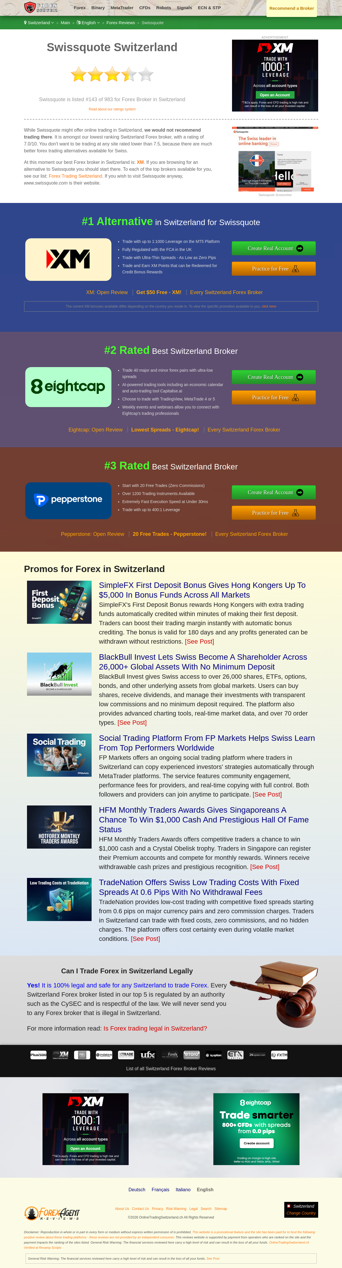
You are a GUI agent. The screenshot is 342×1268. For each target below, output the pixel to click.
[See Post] (199, 641)
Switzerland (39, 22)
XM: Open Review (107, 307)
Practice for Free (285, 266)
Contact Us (140, 1209)
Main (65, 22)
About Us (122, 1209)
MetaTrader (122, 7)
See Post (212, 1258)
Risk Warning (176, 1209)
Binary (98, 7)
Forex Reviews (121, 22)
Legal (193, 1209)
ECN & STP (209, 7)
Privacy (157, 1209)
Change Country (301, 1213)
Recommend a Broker (291, 8)
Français (160, 1189)
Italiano (183, 1189)
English (88, 22)
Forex (80, 7)
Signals (184, 7)
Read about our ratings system (112, 109)
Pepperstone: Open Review (92, 549)
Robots (163, 7)
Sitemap (221, 1209)
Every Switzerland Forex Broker (226, 307)
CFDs (144, 7)
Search (206, 1209)
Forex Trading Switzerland (75, 176)
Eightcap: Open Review (96, 444)
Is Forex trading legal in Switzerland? (135, 1022)
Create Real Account (286, 250)
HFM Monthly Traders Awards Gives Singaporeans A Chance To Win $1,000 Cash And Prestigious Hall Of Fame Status (204, 819)
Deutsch (136, 1189)
